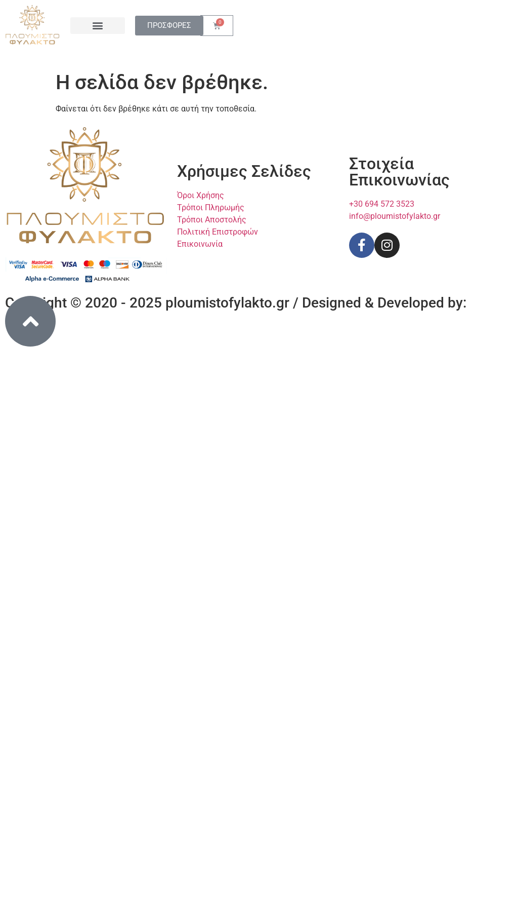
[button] (97, 25)
